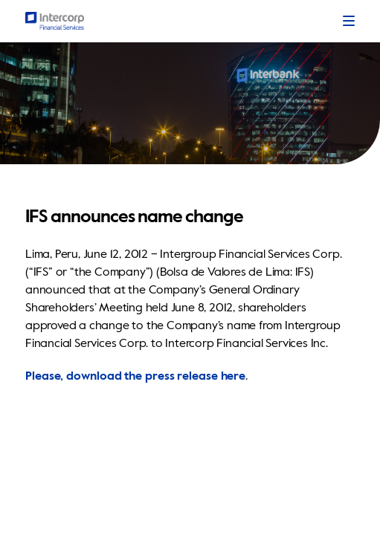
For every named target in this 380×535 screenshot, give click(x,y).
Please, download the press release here (135, 377)
